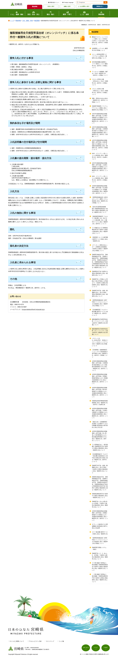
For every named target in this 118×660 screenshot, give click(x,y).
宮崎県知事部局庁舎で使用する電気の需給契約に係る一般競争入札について (100, 495)
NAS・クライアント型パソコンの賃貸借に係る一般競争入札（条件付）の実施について (100, 179)
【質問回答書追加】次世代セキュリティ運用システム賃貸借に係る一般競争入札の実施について (100, 200)
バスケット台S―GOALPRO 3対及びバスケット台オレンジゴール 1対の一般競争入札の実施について (100, 342)
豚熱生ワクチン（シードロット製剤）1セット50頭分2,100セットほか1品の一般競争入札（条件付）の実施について (100, 40)
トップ (12, 20)
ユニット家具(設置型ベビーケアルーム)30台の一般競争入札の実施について (99, 56)
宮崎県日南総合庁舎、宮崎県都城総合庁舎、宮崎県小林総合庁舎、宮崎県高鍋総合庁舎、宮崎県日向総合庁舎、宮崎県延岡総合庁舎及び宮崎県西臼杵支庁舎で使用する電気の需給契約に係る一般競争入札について (100, 261)
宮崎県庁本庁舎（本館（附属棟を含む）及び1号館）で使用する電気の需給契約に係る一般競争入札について (100, 469)
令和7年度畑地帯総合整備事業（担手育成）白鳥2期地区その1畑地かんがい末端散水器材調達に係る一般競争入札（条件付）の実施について (100, 145)
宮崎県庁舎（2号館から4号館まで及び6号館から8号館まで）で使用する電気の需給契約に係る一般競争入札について (100, 282)
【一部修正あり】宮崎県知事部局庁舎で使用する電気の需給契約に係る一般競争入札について (100, 230)
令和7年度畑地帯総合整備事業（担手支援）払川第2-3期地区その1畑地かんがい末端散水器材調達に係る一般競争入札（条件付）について (100, 118)
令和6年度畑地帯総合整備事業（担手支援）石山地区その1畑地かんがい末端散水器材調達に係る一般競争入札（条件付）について (100, 189)
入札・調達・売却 (27, 20)
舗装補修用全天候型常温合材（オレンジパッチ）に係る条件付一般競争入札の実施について (100, 331)
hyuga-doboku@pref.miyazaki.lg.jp (33, 309)
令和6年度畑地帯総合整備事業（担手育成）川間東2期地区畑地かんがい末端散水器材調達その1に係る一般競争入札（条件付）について (100, 379)
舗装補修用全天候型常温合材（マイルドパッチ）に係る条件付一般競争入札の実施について (100, 322)
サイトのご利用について (17, 641)
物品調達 (37, 20)
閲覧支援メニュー (54, 2)
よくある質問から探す (83, 6)
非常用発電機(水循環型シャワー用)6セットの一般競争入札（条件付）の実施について (100, 64)
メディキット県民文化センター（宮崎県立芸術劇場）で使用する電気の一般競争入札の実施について (100, 247)
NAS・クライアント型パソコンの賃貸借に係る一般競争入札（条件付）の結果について (100, 156)
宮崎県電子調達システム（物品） (99, 548)
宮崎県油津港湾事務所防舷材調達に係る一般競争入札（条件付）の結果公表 (100, 402)
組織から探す (67, 6)
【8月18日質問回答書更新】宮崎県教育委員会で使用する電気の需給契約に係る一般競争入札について (100, 209)
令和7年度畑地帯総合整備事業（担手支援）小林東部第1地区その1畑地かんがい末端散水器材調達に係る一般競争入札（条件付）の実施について (100, 131)
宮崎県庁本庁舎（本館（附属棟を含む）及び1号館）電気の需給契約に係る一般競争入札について (100, 293)
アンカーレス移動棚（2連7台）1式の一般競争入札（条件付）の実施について (100, 73)
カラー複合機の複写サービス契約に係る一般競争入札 (100, 532)
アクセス (95, 648)
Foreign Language (68, 2)
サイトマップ (50, 641)
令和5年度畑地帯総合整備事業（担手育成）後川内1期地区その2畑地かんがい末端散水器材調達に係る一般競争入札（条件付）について (100, 392)
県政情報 (18, 20)
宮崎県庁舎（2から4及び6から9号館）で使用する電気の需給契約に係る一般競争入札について (100, 504)
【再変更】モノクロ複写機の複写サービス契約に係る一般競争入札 (100, 239)
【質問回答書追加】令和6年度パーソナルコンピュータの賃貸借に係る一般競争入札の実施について (100, 540)
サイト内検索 (77, 2)
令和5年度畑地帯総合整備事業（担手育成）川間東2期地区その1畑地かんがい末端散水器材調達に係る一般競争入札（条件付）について (100, 515)
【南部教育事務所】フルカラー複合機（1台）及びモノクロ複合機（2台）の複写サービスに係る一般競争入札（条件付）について (100, 220)
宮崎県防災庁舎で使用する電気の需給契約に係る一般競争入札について (100, 273)
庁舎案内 (105, 648)
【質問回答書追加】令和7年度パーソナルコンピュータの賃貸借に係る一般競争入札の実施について (100, 302)
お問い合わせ (85, 648)
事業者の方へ (100, 6)
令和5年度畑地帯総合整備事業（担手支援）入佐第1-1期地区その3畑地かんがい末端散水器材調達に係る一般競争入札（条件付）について (100, 413)
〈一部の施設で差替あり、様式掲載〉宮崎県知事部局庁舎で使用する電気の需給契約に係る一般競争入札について (100, 578)
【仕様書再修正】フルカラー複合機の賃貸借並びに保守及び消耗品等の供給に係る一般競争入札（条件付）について (100, 457)
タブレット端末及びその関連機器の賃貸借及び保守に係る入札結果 (100, 526)
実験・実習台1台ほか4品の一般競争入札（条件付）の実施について (100, 100)
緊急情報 (34, 6)
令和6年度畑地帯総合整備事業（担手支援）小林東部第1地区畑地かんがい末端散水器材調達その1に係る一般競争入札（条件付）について (100, 365)
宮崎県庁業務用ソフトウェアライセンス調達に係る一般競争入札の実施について (100, 108)
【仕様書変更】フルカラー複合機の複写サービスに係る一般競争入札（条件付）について (100, 312)
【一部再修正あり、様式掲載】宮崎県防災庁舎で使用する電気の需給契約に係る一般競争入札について (100, 447)
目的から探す (51, 6)
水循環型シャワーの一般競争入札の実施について (100, 49)
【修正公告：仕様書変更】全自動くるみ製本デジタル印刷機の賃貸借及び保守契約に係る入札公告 (100, 424)
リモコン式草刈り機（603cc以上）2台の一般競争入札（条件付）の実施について (100, 82)
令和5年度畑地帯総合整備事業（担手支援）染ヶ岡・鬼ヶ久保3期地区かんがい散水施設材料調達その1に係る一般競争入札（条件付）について (100, 436)
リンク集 (61, 641)
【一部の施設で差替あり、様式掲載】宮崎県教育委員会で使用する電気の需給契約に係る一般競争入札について (100, 566)
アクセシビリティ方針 (35, 641)
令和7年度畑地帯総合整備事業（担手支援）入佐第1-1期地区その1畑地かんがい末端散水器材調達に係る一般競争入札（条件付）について (100, 167)
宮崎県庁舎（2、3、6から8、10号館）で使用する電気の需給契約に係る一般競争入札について (100, 556)
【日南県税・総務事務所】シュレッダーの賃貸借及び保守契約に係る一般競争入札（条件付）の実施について (100, 353)
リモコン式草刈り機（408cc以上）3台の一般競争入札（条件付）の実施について (100, 91)
